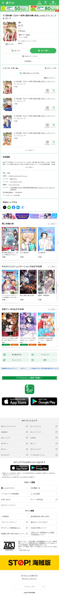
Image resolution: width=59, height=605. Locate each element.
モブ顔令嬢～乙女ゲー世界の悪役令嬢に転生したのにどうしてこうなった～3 (34, 117)
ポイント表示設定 (37, 499)
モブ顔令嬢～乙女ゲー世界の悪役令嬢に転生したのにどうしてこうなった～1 (34, 83)
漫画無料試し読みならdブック (9, 368)
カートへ (17, 51)
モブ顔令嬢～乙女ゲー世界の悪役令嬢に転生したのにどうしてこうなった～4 (34, 134)
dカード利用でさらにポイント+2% (26, 41)
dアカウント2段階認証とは (10, 528)
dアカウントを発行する (29, 575)
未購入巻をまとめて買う (31, 73)
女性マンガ (13, 179)
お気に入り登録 (51, 68)
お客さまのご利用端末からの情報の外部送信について (42, 534)
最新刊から (53, 78)
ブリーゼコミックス (16, 182)
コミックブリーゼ (14, 184)
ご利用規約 (5, 516)
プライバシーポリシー (9, 522)
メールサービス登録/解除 (10, 494)
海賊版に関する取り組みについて (13, 534)
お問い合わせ (5, 499)
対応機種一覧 (35, 488)
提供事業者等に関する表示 (40, 516)
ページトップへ (29, 586)
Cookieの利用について (39, 528)
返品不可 (20, 43)
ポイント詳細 (23, 37)
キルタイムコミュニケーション (18, 176)
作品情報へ (28, 61)
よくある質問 (35, 494)
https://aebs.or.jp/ (25, 550)
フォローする (22, 25)
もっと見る (51, 224)
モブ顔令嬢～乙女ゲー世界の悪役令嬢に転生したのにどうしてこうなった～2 (34, 100)
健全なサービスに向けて (39, 522)
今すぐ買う (45, 51)
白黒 (19, 25)
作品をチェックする (31, 56)
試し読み (11, 44)
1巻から (46, 78)
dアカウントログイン (8, 505)
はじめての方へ (8, 488)
